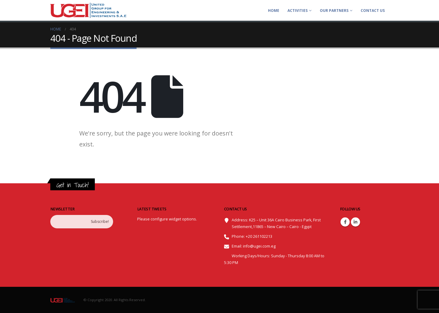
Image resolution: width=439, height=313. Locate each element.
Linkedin (355, 222)
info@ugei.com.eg (259, 246)
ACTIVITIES (297, 10)
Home (273, 10)
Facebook (345, 222)
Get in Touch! (72, 185)
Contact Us (373, 10)
